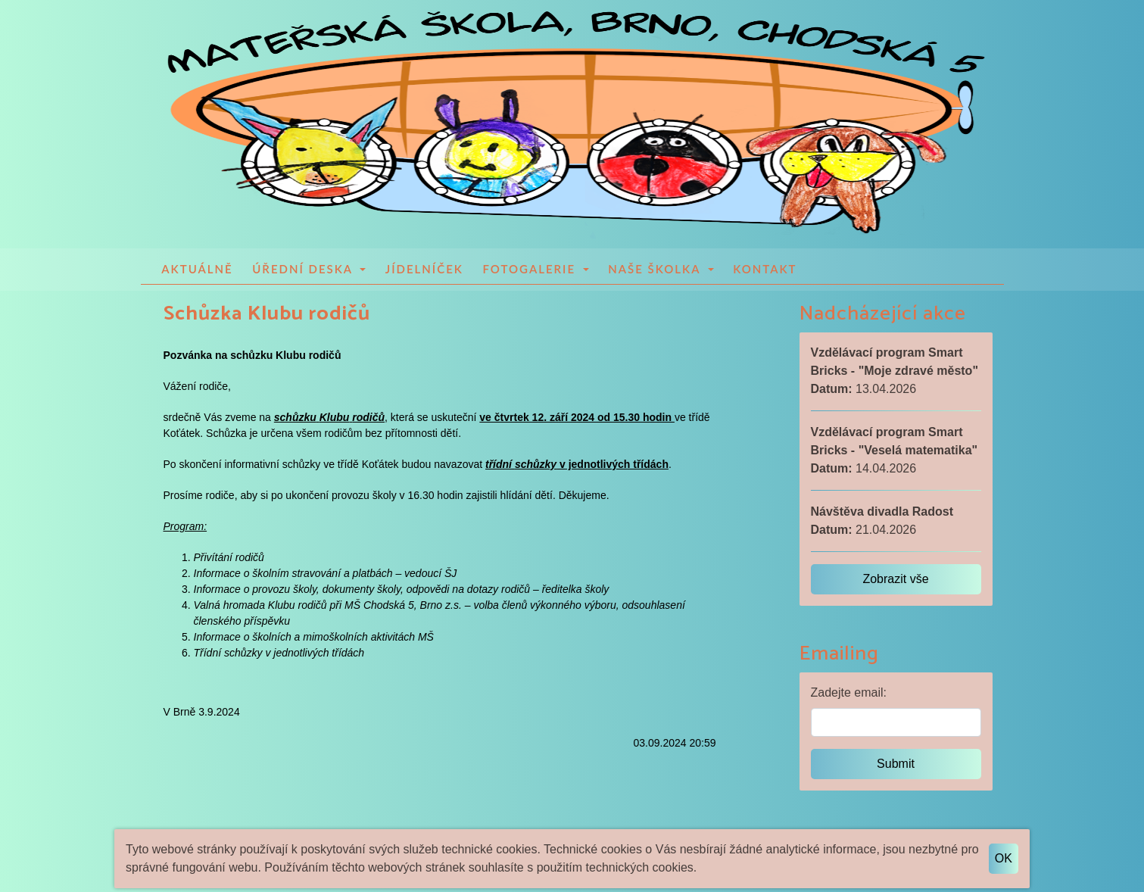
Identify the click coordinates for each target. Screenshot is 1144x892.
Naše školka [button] (656, 270)
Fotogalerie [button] (530, 270)
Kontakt (764, 270)
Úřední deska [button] (304, 270)
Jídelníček (424, 270)
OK (1003, 858)
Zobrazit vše (895, 580)
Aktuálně (196, 270)
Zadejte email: (849, 694)
